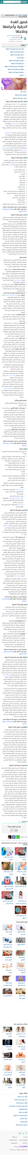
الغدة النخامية (8, 133)
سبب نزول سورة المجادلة (20, 1100)
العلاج (5, 609)
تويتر (9, 837)
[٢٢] (23, 817)
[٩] (16, 416)
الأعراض (11, 165)
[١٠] (11, 427)
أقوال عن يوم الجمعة (21, 1103)
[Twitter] (23, 1133)
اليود (13, 323)
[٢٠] (13, 716)
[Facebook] (26, 1133)
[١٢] (23, 453)
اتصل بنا (25, 1137)
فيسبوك (14, 837)
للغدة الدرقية (6, 526)
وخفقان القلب (6, 675)
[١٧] (13, 640)
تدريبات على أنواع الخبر (21, 1125)
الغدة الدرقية (16, 104)
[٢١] (17, 761)
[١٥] (21, 534)
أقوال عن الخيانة (23, 1112)
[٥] (8, 253)
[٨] (18, 405)
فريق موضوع (14, 1143)
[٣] (4, 154)
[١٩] (7, 685)
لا (11, 830)
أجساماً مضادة (17, 280)
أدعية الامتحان (23, 1118)
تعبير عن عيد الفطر (22, 1096)
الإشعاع (5, 314)
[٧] (6, 266)
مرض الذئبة (20, 504)
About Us (25, 1143)
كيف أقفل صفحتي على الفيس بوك (18, 1106)
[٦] (7, 253)
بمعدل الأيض (15, 123)
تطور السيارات (23, 1122)
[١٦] (8, 631)
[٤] (14, 166)
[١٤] (23, 534)
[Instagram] (20, 1133)
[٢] (26, 129)
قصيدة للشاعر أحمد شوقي (20, 1115)
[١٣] (8, 517)
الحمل (4, 783)
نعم (16, 830)
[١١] (14, 438)
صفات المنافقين (23, 1109)
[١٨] (5, 646)
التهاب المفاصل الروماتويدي (16, 498)
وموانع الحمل (18, 576)
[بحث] (20, 2)
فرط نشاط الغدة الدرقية (11, 295)
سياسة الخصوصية (13, 1140)
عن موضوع (14, 1137)
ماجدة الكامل (10, 36)
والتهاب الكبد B (11, 375)
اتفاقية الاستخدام (23, 1140)
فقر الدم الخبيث (19, 489)
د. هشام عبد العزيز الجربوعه (16, 39)
